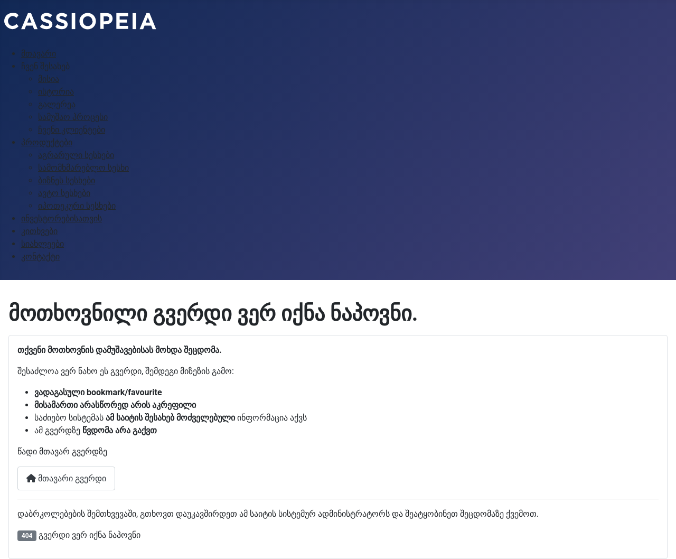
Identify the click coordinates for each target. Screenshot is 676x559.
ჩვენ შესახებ (45, 66)
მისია (48, 79)
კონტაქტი (40, 256)
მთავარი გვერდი (66, 478)
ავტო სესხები (64, 193)
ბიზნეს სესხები (66, 180)
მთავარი (38, 54)
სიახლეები (42, 244)
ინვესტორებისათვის (61, 218)
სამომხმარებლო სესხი (83, 168)
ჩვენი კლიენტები (71, 130)
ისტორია (56, 92)
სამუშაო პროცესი (73, 117)
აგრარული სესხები (76, 155)
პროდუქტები (46, 142)
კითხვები (39, 231)
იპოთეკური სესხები (77, 206)
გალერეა (57, 104)
